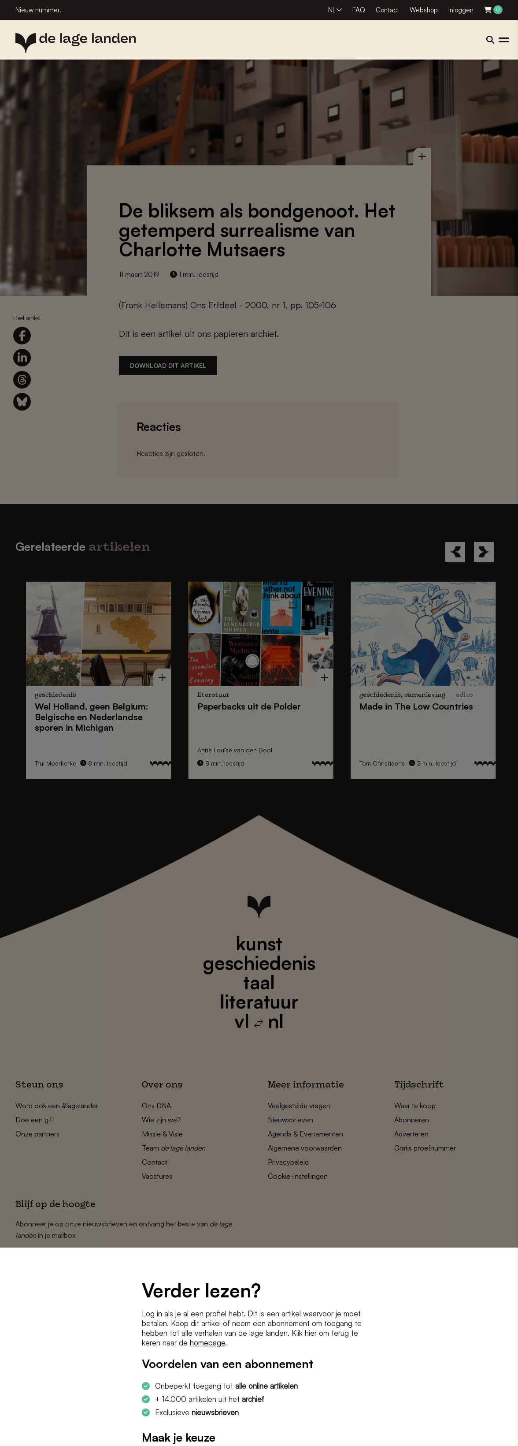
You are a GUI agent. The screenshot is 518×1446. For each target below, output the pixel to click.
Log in (152, 1313)
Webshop (424, 10)
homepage (207, 1342)
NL (332, 10)
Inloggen (461, 10)
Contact (387, 10)
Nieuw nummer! (38, 10)
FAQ (358, 10)
